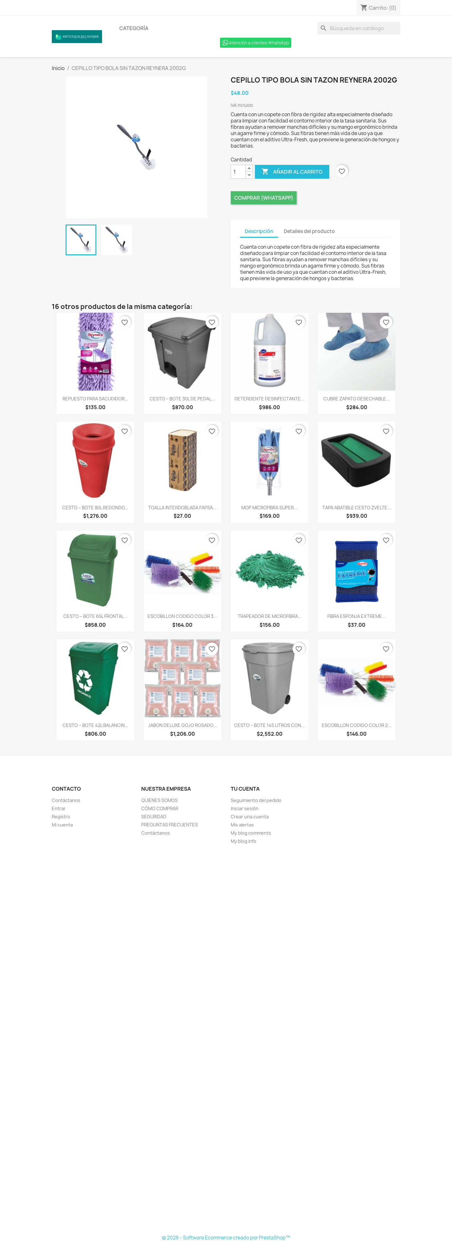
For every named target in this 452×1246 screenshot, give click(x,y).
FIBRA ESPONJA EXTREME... (356, 616)
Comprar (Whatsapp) (263, 197)
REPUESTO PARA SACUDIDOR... (95, 399)
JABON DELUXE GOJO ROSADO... (182, 725)
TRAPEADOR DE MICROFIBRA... (270, 616)
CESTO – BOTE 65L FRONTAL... (95, 616)
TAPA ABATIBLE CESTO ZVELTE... (356, 508)
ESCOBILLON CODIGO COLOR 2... (356, 725)
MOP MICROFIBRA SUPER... (269, 508)
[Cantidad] (238, 172)
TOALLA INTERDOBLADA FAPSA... (182, 508)
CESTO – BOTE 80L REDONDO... (95, 508)
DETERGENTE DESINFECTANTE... (269, 399)
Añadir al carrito (292, 172)
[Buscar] (358, 28)
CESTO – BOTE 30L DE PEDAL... (182, 399)
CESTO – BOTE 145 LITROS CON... (269, 725)
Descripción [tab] (259, 231)
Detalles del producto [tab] (309, 231)
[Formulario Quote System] (226, 1039)
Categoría (133, 28)
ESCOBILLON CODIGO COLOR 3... (182, 616)
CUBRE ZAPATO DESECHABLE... (356, 399)
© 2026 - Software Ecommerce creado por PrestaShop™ (226, 1237)
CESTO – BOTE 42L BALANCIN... (95, 725)
